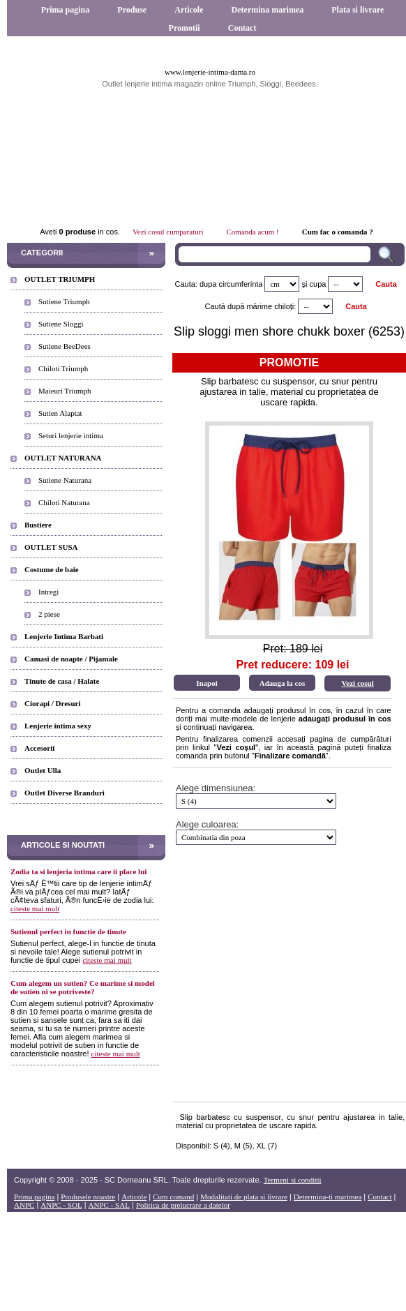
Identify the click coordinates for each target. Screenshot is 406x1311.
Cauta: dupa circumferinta (218, 284)
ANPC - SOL (61, 1205)
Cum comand (173, 1196)
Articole (188, 10)
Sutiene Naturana (64, 480)
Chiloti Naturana (64, 502)
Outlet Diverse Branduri (64, 792)
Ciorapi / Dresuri (52, 703)
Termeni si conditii (293, 1180)
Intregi (48, 591)
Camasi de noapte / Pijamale (71, 658)
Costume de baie (51, 569)
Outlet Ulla (42, 770)
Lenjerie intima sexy (57, 725)
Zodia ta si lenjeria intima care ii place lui (78, 871)
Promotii (184, 28)
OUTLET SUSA (51, 547)
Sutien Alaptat (60, 413)
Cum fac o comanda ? (337, 231)
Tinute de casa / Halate (61, 681)
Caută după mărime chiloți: (250, 306)
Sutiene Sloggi (60, 324)
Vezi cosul (357, 683)
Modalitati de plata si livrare (243, 1196)
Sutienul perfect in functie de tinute (68, 931)
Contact (242, 28)
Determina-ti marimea (327, 1196)
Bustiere (38, 524)
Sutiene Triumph (64, 301)
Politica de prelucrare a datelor (183, 1205)
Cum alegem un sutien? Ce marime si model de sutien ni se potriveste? (82, 987)
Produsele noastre (88, 1196)
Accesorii (39, 748)
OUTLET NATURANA (63, 458)
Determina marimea (268, 10)
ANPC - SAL (109, 1205)
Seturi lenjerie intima (70, 435)
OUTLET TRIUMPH (59, 279)
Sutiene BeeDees (64, 346)
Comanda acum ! (253, 231)
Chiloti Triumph (63, 368)
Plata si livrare (357, 10)
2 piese (49, 614)
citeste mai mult (34, 908)
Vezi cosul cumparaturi (168, 231)
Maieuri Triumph (64, 391)
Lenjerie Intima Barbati (63, 636)
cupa (318, 284)
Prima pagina (65, 10)
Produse (131, 10)
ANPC (24, 1205)
